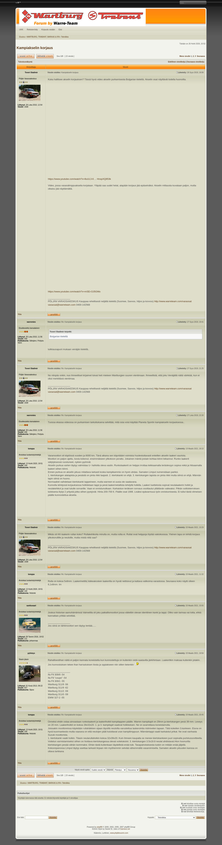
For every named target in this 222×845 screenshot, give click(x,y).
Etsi (60, 29)
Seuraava (201, 56)
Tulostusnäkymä (25, 62)
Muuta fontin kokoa (18, 2)
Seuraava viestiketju (195, 62)
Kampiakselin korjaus (35, 48)
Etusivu (22, 37)
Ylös (20, 314)
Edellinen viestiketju (176, 62)
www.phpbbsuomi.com (119, 833)
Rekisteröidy (32, 29)
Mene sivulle (185, 56)
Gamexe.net (125, 829)
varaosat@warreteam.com (62, 304)
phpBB (99, 827)
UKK (21, 29)
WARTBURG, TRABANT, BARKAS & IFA (43, 37)
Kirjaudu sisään (48, 29)
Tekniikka (65, 37)
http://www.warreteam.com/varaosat (173, 301)
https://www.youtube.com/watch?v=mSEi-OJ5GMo (74, 291)
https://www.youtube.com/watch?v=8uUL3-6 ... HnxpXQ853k (79, 179)
